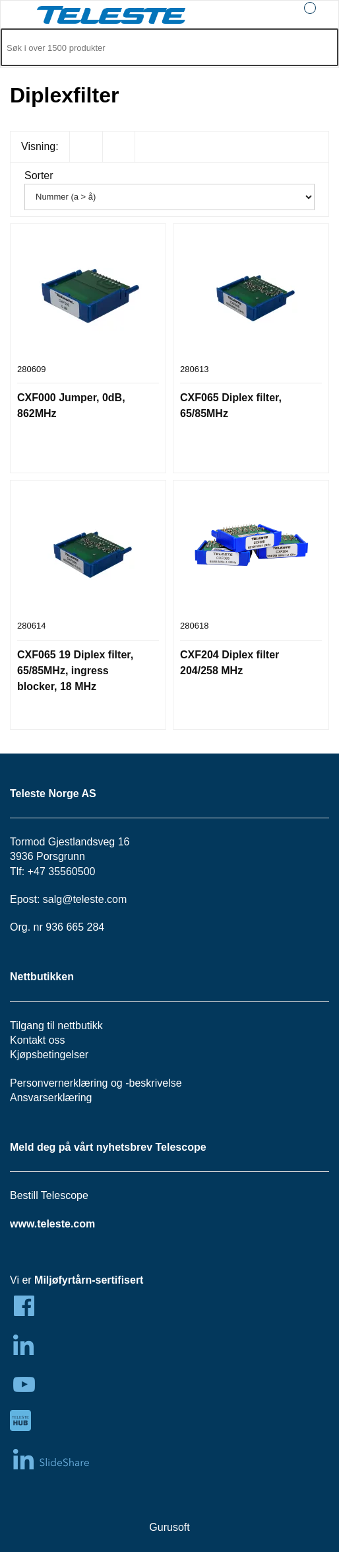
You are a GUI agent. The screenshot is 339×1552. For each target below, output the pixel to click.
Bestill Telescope (49, 1195)
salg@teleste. (75, 899)
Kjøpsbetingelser (49, 1054)
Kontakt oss (37, 1040)
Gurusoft (169, 1527)
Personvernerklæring (59, 1083)
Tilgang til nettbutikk (56, 1025)
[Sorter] (169, 197)
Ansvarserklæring (51, 1097)
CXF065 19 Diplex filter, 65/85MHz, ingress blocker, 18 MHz (75, 670)
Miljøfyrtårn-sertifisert (88, 1280)
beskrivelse (155, 1083)
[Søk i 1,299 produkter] (154, 48)
